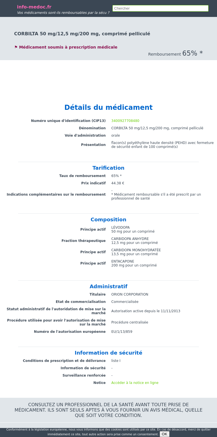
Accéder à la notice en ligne (135, 383)
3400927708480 (125, 121)
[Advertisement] (108, 73)
